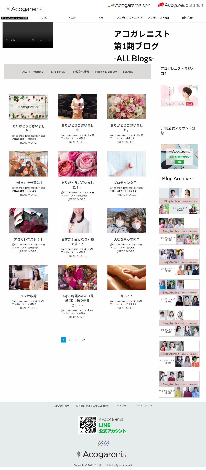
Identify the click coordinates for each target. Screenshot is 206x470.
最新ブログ (187, 17)
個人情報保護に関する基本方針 (91, 406)
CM (101, 17)
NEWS (72, 17)
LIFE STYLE (58, 72)
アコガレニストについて (130, 17)
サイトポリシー (123, 406)
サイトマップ (143, 406)
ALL (24, 72)
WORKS (38, 72)
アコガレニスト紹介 (158, 17)
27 (83, 339)
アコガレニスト (102, 465)
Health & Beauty (106, 72)
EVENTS (128, 72)
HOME (43, 17)
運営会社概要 (61, 406)
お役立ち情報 (81, 72)
